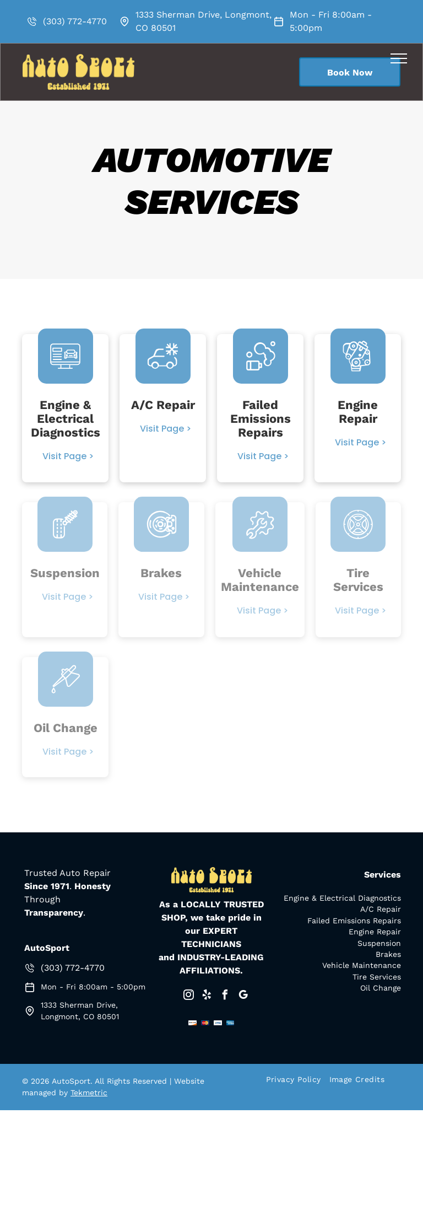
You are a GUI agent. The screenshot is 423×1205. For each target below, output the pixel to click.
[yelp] (206, 996)
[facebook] (224, 996)
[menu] (398, 58)
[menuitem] (297, 1079)
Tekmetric (88, 1092)
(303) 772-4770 (75, 21)
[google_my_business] (243, 996)
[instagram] (188, 996)
